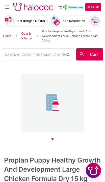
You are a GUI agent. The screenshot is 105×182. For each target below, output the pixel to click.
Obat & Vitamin (26, 36)
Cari (94, 54)
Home (7, 36)
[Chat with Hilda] (93, 170)
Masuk (93, 7)
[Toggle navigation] (7, 7)
